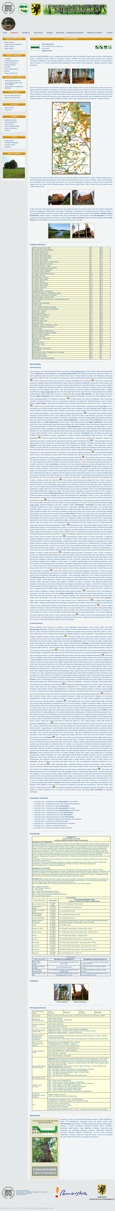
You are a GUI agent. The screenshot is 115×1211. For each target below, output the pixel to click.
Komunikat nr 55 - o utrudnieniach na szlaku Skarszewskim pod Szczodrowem (57, 804)
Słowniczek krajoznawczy (75, 33)
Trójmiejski (7, 58)
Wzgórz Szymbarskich (11, 73)
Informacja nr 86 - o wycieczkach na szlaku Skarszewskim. (51, 821)
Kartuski (6, 71)
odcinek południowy (80, 1002)
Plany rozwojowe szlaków (11, 126)
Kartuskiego (89, 505)
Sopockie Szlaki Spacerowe (12, 95)
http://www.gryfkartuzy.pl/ (39, 865)
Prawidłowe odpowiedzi (11, 142)
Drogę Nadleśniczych (74, 426)
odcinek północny (62, 1002)
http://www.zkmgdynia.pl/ (57, 863)
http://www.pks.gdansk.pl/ (57, 865)
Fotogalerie (60, 33)
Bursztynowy (37, 577)
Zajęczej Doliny (86, 466)
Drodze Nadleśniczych (52, 422)
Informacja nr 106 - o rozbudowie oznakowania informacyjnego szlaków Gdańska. (58, 819)
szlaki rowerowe (9, 108)
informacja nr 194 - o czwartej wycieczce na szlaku (53, 812)
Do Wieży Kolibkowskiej (68, 373)
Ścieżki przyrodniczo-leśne (12, 97)
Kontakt (110, 33)
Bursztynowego (99, 215)
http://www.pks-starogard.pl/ (87, 863)
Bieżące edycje (8, 140)
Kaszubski (7, 67)
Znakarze (7, 130)
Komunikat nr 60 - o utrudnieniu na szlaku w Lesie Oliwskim (56, 801)
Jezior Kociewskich (78, 218)
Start (5, 33)
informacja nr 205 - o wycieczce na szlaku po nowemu (54, 808)
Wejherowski (40, 373)
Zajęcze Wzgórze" (41, 403)
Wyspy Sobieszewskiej (11, 69)
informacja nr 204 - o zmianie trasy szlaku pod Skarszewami (57, 810)
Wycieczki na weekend (94, 33)
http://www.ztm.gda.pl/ (72, 863)
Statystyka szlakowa (10, 120)
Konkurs (50, 33)
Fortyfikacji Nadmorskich (11, 61)
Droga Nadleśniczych (71, 420)
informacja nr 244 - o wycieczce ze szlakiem (51, 806)
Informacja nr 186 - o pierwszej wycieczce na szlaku (54, 817)
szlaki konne (8, 110)
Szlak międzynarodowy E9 (12, 80)
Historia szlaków (9, 124)
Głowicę (55, 464)
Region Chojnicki (9, 46)
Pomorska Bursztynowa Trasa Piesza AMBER (13, 83)
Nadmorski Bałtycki (10, 65)
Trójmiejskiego (79, 505)
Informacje (26, 33)
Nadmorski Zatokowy (10, 63)
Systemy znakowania (10, 128)
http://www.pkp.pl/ (52, 882)
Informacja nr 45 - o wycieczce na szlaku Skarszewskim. (50, 825)
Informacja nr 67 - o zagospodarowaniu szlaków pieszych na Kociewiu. (54, 823)
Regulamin (7, 147)
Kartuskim (33, 445)
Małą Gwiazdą (85, 394)
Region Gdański (9, 42)
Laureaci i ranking (9, 144)
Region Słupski (8, 48)
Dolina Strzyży (70, 513)
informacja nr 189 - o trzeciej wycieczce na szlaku (53, 814)
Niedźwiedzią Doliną (55, 493)
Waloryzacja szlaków (10, 122)
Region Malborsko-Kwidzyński (13, 44)
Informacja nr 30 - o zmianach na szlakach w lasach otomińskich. (53, 828)
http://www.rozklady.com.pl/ (66, 882)
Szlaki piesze (38, 33)
